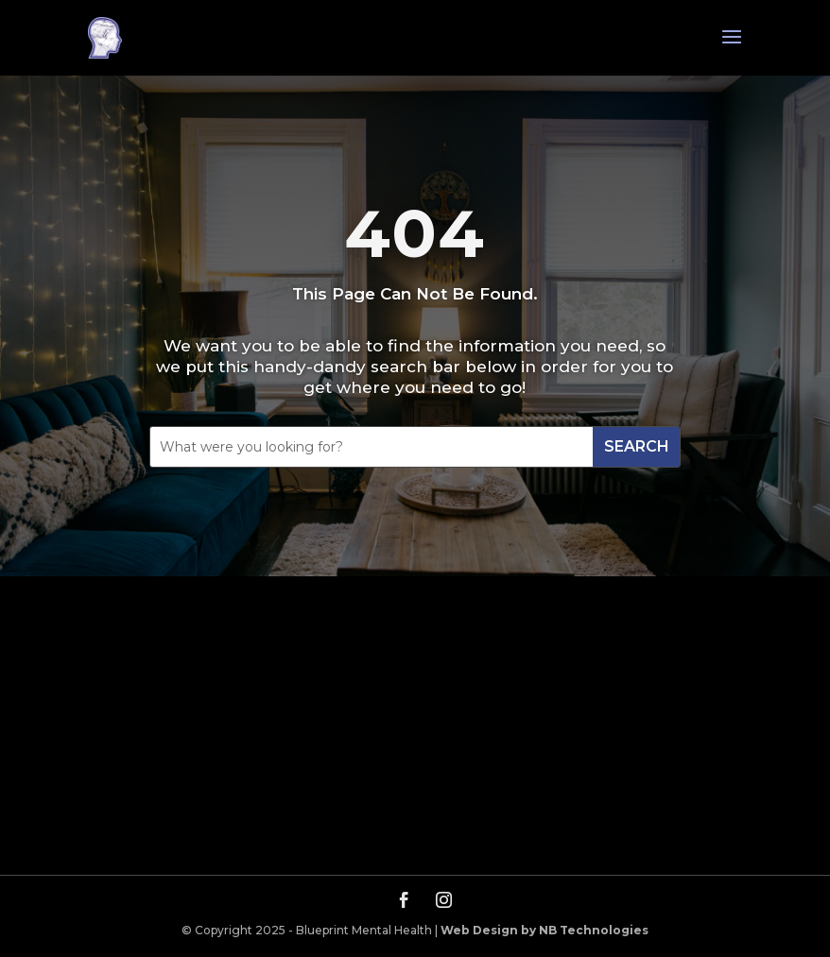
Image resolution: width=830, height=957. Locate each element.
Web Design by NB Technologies (544, 930)
